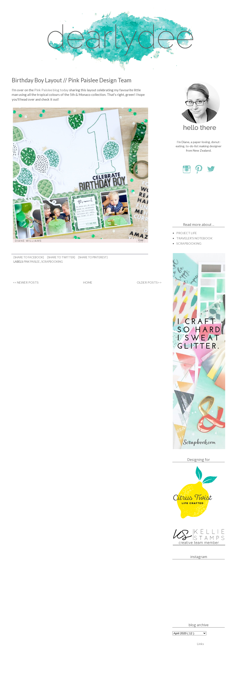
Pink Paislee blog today (51, 90)
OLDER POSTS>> (149, 282)
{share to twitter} (61, 257)
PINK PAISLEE (32, 261)
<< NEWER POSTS (26, 282)
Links (200, 643)
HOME (87, 282)
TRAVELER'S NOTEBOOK (194, 238)
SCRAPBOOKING (52, 261)
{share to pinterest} (93, 257)
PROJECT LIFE (186, 233)
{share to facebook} (29, 257)
